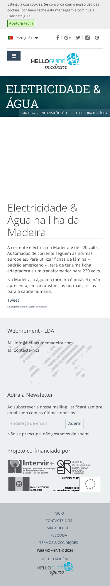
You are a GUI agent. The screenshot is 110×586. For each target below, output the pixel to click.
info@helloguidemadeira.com (44, 343)
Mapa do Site (59, 527)
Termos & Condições (58, 542)
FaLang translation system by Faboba (27, 306)
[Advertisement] (55, 156)
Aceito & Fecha (21, 23)
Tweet (13, 300)
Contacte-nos (26, 350)
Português (23, 38)
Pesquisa (58, 535)
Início (59, 513)
